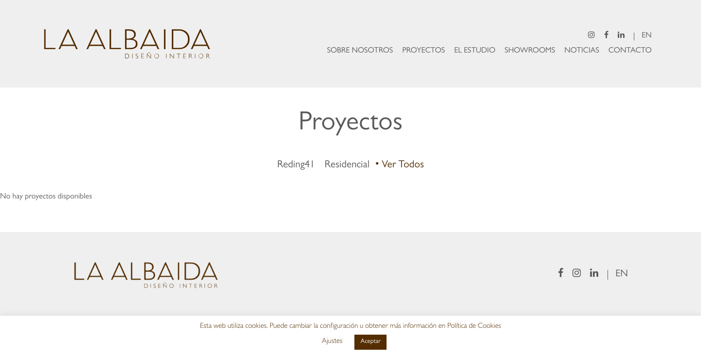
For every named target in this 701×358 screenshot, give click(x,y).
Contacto (630, 51)
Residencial (347, 166)
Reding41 (296, 166)
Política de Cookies (474, 326)
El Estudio (475, 51)
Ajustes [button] (332, 341)
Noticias (581, 51)
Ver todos (403, 166)
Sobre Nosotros (360, 51)
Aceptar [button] (370, 342)
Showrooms (530, 51)
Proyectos (423, 51)
